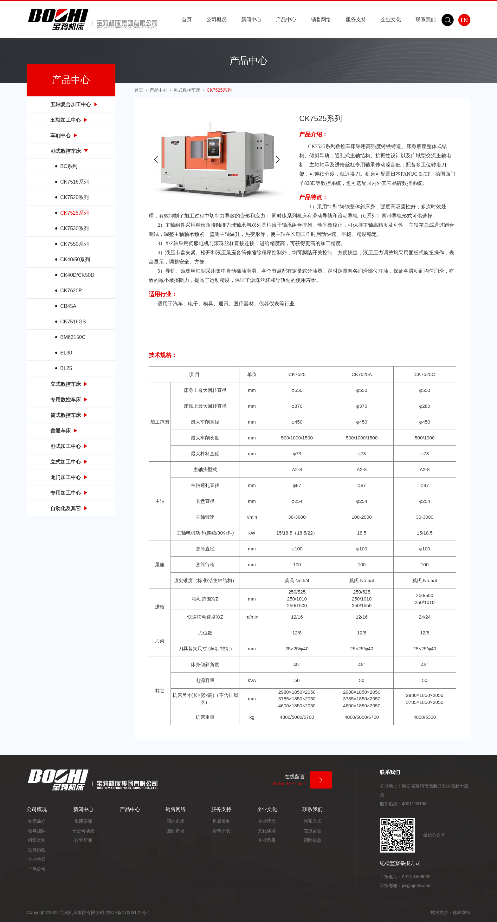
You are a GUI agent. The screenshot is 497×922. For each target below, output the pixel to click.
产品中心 (286, 19)
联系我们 (426, 19)
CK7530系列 (74, 228)
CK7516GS (73, 321)
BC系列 (68, 166)
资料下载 (221, 830)
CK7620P (71, 290)
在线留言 (312, 830)
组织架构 (37, 840)
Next (277, 159)
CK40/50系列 (75, 259)
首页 (187, 19)
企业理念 (267, 821)
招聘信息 (312, 840)
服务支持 (356, 19)
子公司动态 (83, 830)
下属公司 (37, 868)
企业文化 (391, 19)
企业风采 (267, 840)
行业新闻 (83, 840)
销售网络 (321, 19)
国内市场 (175, 821)
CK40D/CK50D (77, 275)
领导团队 (37, 830)
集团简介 (37, 821)
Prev (156, 159)
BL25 (66, 368)
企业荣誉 (37, 859)
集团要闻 (83, 821)
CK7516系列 (74, 182)
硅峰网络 (461, 912)
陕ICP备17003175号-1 (128, 912)
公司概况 (216, 19)
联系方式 (312, 821)
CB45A (68, 306)
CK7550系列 (74, 244)
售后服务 (221, 821)
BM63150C (73, 337)
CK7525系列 (74, 213)
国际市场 (175, 830)
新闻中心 (251, 19)
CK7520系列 (74, 197)
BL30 (66, 352)
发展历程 (37, 849)
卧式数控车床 (187, 90)
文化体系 (267, 830)
